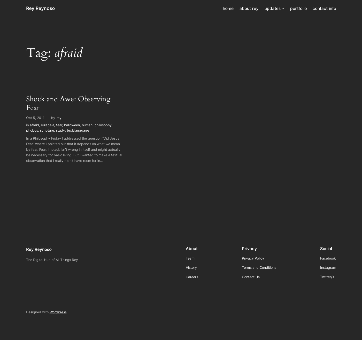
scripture (47, 130)
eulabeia (47, 125)
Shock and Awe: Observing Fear (68, 103)
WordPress (58, 312)
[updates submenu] (283, 8)
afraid (34, 125)
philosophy (103, 125)
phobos (32, 130)
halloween (72, 125)
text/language (78, 130)
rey (59, 118)
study (60, 130)
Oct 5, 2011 (35, 118)
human (87, 125)
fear (59, 125)
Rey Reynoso (40, 8)
